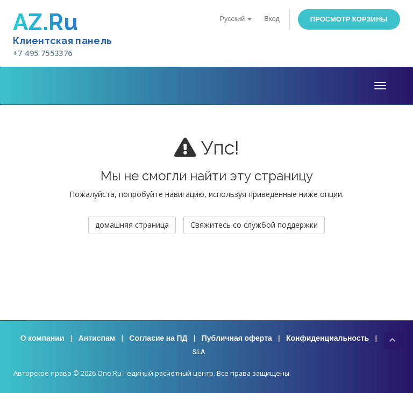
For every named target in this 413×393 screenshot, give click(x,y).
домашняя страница (132, 225)
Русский (236, 19)
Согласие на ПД (158, 338)
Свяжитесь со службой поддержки (254, 225)
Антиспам (97, 338)
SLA (198, 351)
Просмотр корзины (349, 19)
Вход (272, 19)
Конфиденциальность (327, 338)
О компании (42, 338)
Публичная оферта (237, 338)
